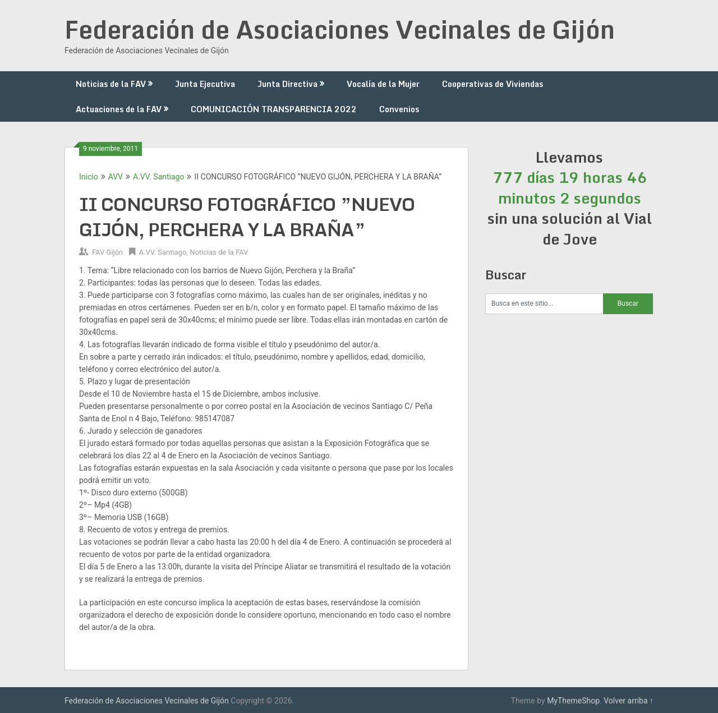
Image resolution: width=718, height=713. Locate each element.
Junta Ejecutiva (205, 83)
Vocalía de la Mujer (383, 83)
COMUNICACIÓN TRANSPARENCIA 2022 (274, 109)
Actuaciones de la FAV (119, 109)
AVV (115, 176)
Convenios (399, 109)
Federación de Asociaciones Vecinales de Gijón (340, 29)
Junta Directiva (287, 83)
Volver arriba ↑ (628, 700)
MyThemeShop (573, 700)
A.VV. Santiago (158, 176)
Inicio (88, 176)
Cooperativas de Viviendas (492, 83)
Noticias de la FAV (111, 83)
